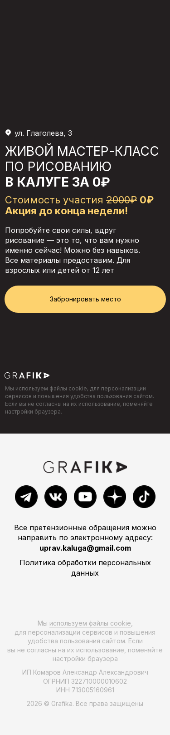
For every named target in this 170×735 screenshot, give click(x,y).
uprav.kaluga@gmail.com (85, 547)
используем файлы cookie (51, 388)
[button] (85, 299)
